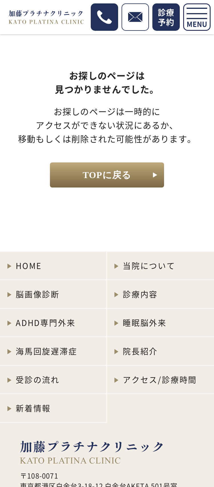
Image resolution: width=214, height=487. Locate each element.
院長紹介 (140, 351)
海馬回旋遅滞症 (46, 351)
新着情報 (33, 408)
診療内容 (140, 294)
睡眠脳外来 (145, 322)
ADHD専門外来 (45, 322)
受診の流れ (38, 379)
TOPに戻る (107, 175)
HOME (29, 265)
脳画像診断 (38, 294)
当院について (149, 265)
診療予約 (166, 17)
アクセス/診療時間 (160, 379)
